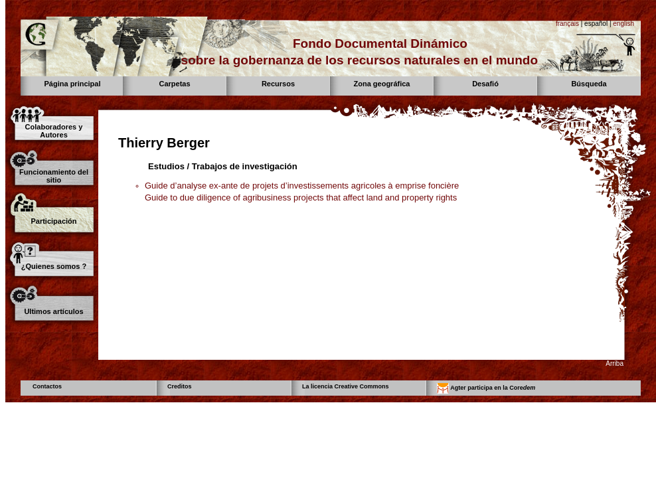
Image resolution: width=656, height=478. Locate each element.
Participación (53, 221)
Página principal (72, 84)
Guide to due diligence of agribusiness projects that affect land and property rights (301, 197)
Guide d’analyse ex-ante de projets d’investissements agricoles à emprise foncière (302, 186)
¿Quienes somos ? (53, 266)
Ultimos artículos (53, 311)
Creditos (179, 386)
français (567, 23)
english (623, 23)
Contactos (47, 386)
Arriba (614, 363)
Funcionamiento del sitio (53, 176)
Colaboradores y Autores (54, 131)
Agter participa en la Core (486, 388)
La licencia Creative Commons (345, 386)
